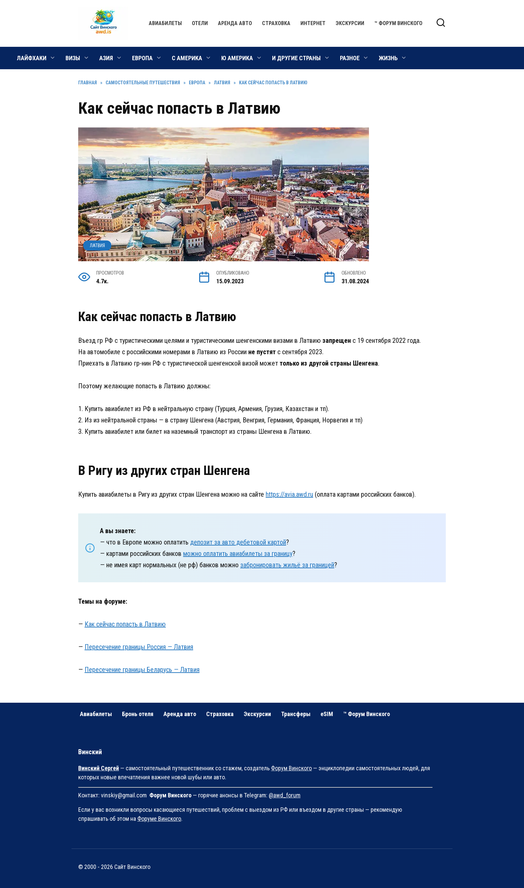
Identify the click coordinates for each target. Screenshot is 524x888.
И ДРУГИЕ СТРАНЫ (296, 58)
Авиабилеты (165, 23)
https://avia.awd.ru (289, 494)
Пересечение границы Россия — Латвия (139, 647)
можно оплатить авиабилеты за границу (237, 554)
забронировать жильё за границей (287, 565)
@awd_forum (284, 795)
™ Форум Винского (398, 23)
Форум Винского (291, 768)
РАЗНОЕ (350, 58)
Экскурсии (350, 23)
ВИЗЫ (73, 58)
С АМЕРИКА (187, 58)
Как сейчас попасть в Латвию (125, 624)
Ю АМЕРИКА (237, 58)
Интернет (312, 23)
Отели (200, 23)
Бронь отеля (137, 713)
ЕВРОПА (142, 58)
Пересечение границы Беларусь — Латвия (142, 670)
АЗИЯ (106, 58)
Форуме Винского (159, 818)
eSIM (326, 713)
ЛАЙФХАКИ (31, 58)
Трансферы (295, 713)
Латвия (97, 245)
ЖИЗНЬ (388, 58)
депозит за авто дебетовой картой (238, 542)
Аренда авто (235, 23)
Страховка (276, 23)
